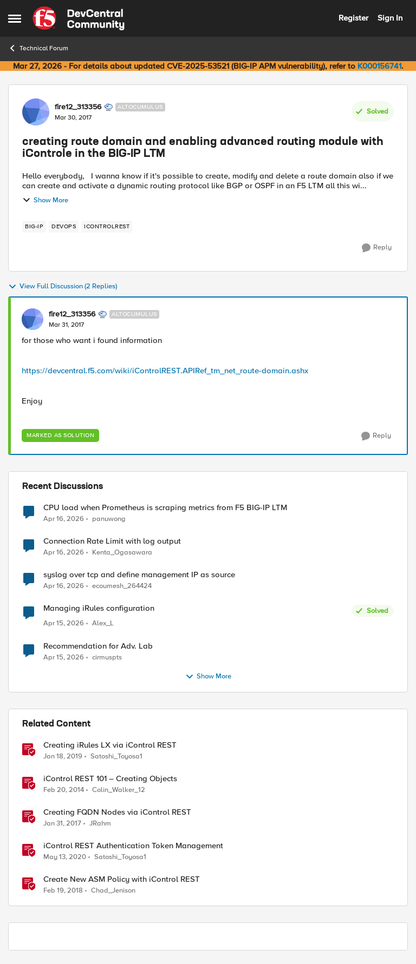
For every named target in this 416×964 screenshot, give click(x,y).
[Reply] (377, 248)
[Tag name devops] (64, 227)
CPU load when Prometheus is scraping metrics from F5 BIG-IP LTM (165, 507)
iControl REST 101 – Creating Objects (110, 778)
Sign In (390, 18)
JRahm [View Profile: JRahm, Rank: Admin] (100, 823)
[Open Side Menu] (15, 18)
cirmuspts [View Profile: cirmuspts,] (107, 657)
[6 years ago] (64, 857)
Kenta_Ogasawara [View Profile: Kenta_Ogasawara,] (122, 553)
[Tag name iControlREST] (106, 227)
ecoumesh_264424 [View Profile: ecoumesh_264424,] (122, 586)
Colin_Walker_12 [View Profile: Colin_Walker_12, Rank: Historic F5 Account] (118, 789)
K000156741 (379, 66)
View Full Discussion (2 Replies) (62, 286)
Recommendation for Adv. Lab (98, 646)
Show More (45, 200)
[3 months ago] (63, 518)
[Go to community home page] (78, 18)
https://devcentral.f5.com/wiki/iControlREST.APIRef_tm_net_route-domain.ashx (165, 370)
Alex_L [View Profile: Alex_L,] (103, 623)
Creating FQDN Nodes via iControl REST (117, 812)
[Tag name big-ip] (34, 227)
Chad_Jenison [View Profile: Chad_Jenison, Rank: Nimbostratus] (113, 890)
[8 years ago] (63, 890)
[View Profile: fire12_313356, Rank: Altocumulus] (35, 112)
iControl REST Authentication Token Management (133, 845)
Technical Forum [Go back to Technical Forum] (38, 48)
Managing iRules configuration (98, 608)
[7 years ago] (62, 756)
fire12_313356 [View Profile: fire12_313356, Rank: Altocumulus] (78, 107)
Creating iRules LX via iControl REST (110, 745)
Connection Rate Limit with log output (112, 541)
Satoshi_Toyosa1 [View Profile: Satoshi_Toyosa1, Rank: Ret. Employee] (116, 756)
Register (353, 18)
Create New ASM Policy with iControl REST (121, 879)
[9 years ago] (62, 823)
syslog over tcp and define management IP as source (139, 574)
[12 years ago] (63, 789)
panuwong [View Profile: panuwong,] (109, 518)
